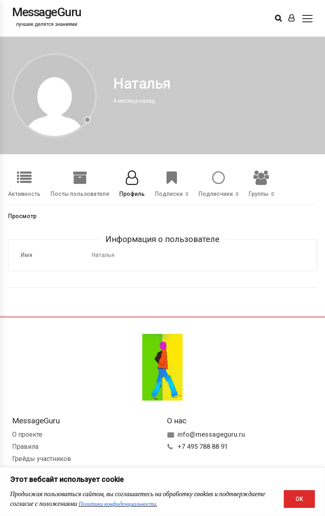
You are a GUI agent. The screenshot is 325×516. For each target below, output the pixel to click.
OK (299, 499)
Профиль (132, 194)
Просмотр (22, 216)
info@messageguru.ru (211, 434)
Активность (24, 194)
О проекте (27, 434)
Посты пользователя (80, 194)
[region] (162, 491)
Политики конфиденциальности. (118, 504)
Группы (261, 194)
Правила (25, 446)
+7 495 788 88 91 (202, 446)
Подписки (171, 194)
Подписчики (218, 194)
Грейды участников (41, 459)
